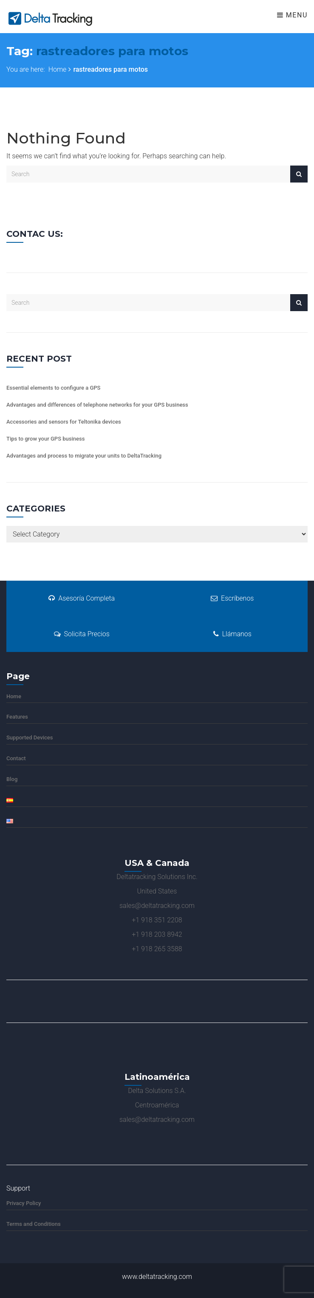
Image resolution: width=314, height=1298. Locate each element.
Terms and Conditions (33, 1224)
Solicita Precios (82, 634)
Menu (292, 15)
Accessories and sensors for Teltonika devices (63, 422)
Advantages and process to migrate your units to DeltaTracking (83, 455)
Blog (11, 779)
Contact (16, 758)
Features (17, 717)
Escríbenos (232, 598)
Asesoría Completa (81, 598)
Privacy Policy (23, 1203)
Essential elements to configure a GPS (53, 388)
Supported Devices (29, 737)
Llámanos (232, 634)
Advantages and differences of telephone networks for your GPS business (97, 405)
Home (57, 69)
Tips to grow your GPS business (45, 438)
